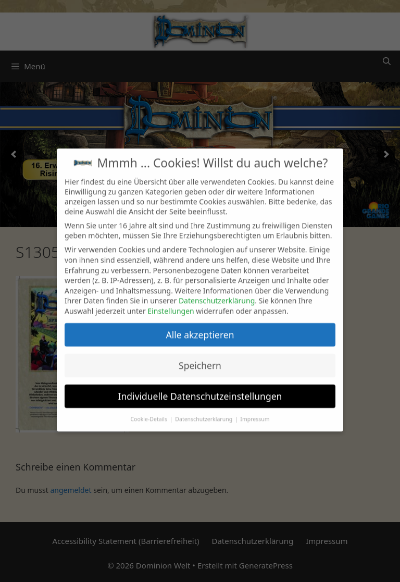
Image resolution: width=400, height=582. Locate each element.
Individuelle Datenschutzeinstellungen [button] (200, 388)
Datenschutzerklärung (217, 294)
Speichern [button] (200, 358)
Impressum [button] (254, 411)
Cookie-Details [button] (149, 411)
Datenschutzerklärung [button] (204, 411)
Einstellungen (170, 303)
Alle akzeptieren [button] (200, 327)
